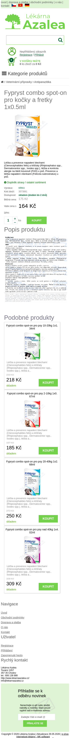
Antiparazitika (42, 81)
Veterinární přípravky (19, 81)
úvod (4, 2)
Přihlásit (39, 54)
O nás (4, 627)
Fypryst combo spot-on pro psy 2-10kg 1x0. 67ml (32, 395)
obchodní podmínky (41, 2)
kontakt (5, 5)
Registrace (26, 54)
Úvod (4, 612)
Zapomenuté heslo (12, 655)
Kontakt (5, 632)
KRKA (22, 188)
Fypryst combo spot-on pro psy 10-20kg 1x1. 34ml (32, 327)
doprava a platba (18, 2)
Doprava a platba (11, 622)
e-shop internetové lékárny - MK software (42, 735)
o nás (58, 2)
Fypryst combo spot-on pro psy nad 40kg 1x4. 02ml (32, 531)
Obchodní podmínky (12, 617)
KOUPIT (37, 220)
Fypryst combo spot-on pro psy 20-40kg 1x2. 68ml (32, 463)
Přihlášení (7, 650)
